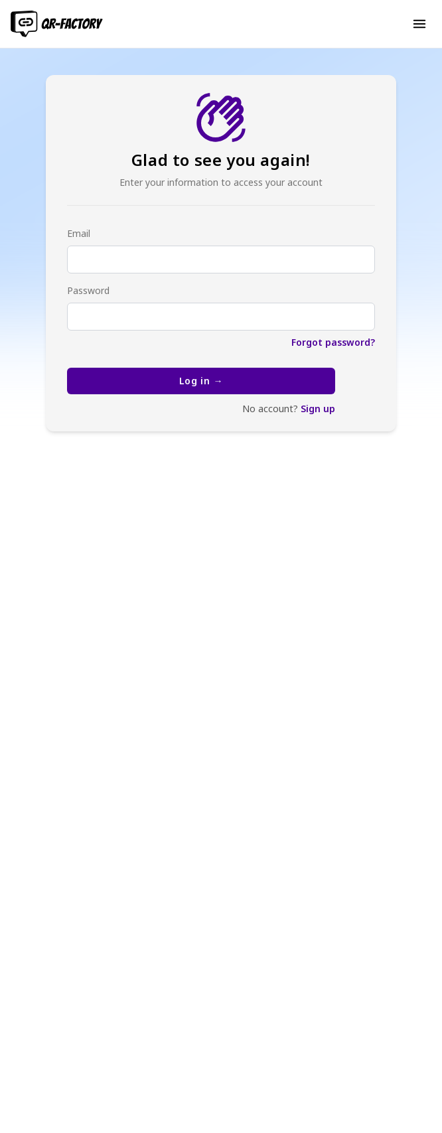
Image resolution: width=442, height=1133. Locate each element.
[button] (419, 24)
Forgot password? (333, 342)
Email (78, 233)
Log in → (201, 380)
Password (88, 290)
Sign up (318, 408)
